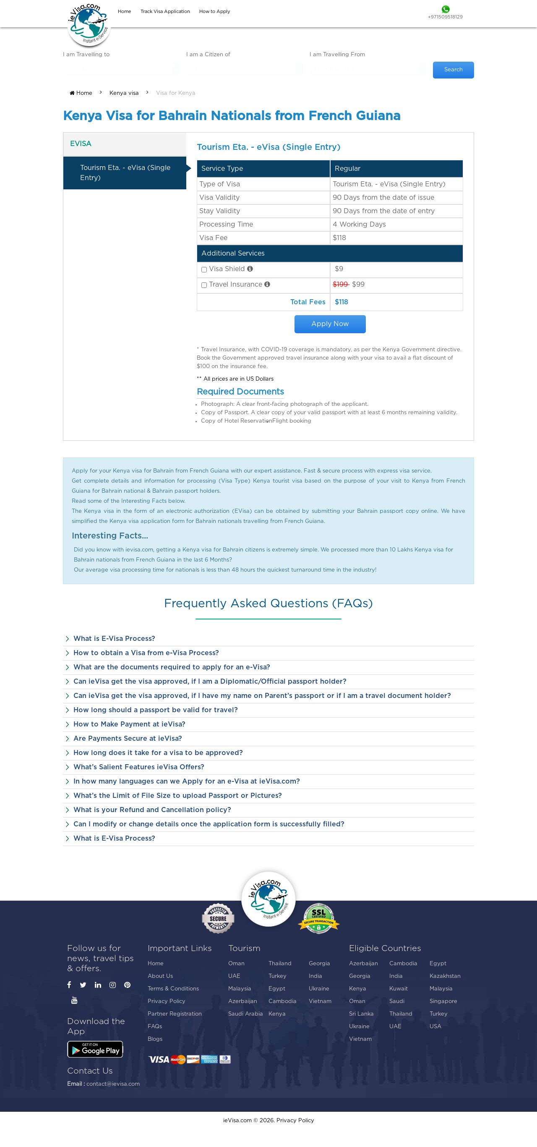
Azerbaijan (242, 1001)
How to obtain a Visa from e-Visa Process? (146, 653)
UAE (234, 976)
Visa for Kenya (176, 93)
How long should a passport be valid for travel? (155, 710)
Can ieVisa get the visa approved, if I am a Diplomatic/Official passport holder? (210, 681)
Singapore (443, 1001)
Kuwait (398, 989)
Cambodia (282, 1001)
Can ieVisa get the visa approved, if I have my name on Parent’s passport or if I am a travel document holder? (262, 695)
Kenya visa (124, 93)
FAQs (155, 1026)
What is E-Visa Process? (114, 638)
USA (435, 1026)
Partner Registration (175, 1014)
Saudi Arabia (245, 1014)
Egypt (276, 989)
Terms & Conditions (173, 989)
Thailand (280, 964)
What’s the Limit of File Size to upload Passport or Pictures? (177, 795)
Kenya (277, 1014)
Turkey (277, 976)
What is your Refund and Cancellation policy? (152, 810)
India (315, 976)
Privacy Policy (166, 1001)
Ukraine (319, 989)
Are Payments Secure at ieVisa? (127, 738)
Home (81, 93)
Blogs (155, 1039)
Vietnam (320, 1001)
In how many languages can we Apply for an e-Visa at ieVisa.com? (186, 781)
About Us (160, 976)
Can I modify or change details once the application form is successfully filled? (208, 824)
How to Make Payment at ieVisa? (129, 724)
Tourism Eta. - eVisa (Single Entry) (125, 173)
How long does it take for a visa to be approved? (158, 753)
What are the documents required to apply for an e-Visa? (171, 667)
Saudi (396, 1001)
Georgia (319, 964)
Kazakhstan (445, 976)
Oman (236, 964)
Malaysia (239, 989)
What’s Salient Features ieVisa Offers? (138, 767)
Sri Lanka (361, 1014)
